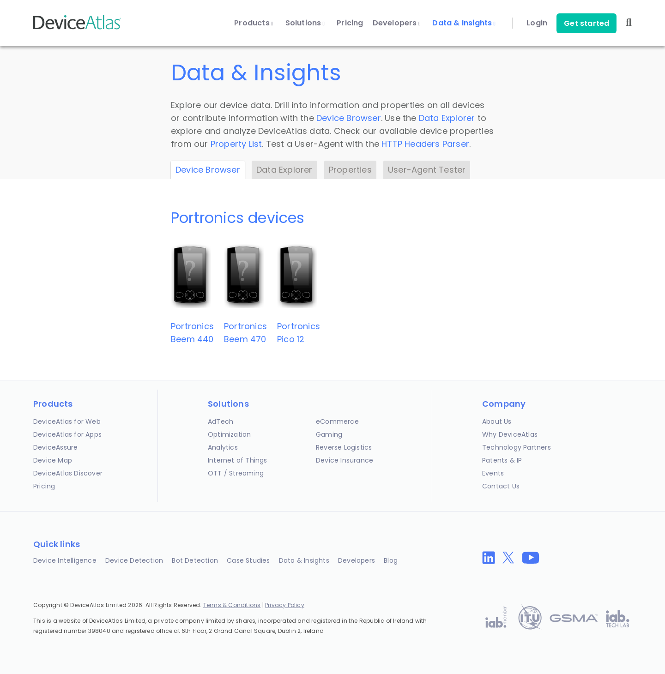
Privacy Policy (284, 605)
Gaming (329, 434)
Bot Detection (195, 560)
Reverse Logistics (344, 447)
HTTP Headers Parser (425, 144)
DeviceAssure (55, 447)
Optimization (229, 434)
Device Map (52, 460)
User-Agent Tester (427, 169)
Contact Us (501, 486)
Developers (397, 23)
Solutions (305, 23)
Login (536, 23)
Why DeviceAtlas (510, 434)
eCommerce (337, 421)
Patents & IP (502, 460)
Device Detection (134, 560)
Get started (586, 23)
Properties (350, 169)
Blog (391, 560)
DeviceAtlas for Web (67, 421)
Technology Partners (516, 447)
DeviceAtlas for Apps (67, 434)
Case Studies (248, 560)
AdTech (220, 421)
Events (493, 473)
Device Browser (348, 118)
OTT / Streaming (236, 473)
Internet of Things (237, 460)
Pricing (350, 23)
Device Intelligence (65, 560)
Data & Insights (464, 23)
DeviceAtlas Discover (68, 473)
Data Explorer (447, 118)
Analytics (223, 447)
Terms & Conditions (232, 605)
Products (253, 23)
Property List (236, 144)
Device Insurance (344, 460)
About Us (497, 421)
